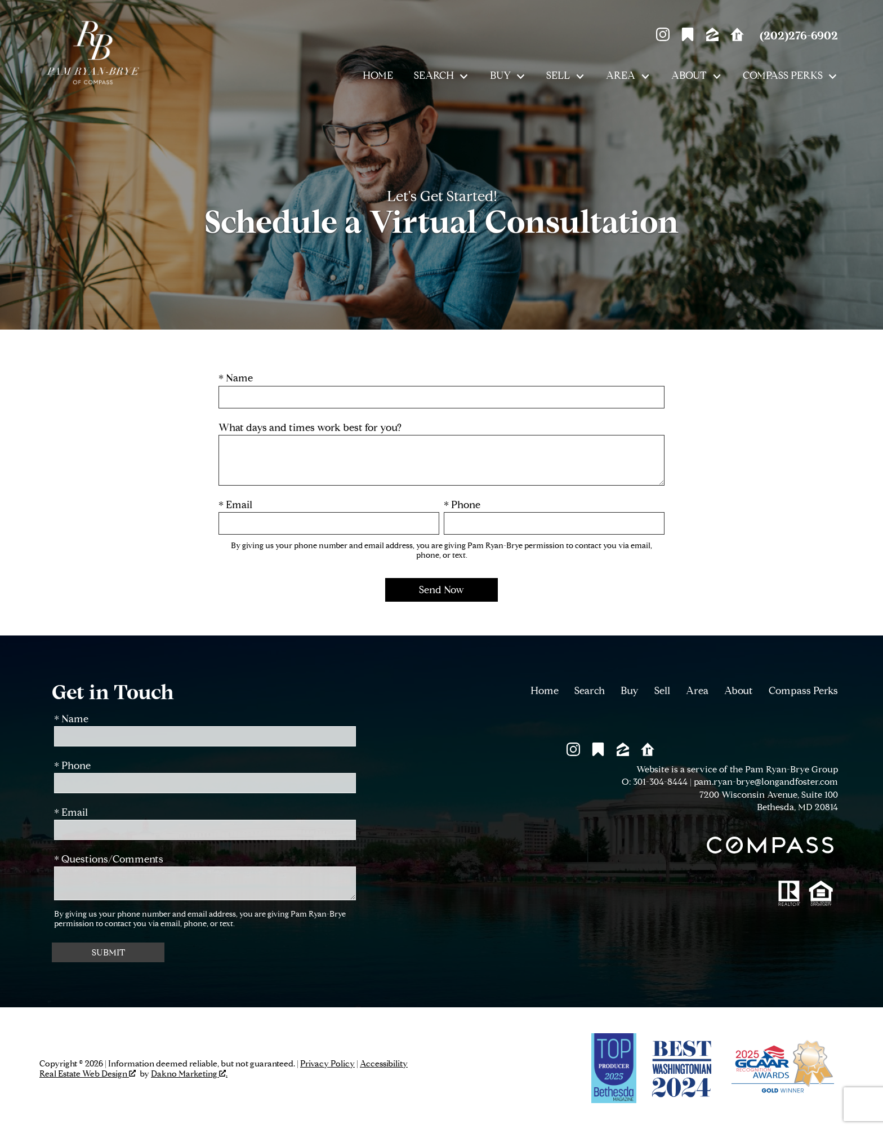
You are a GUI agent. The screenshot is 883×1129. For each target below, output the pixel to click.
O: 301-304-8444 (655, 781)
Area (697, 690)
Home (378, 76)
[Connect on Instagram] (663, 38)
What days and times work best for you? (310, 428)
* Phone (462, 505)
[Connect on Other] (687, 38)
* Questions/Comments (108, 859)
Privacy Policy (327, 1064)
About (738, 690)
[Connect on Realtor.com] (737, 38)
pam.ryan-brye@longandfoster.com (766, 781)
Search (589, 690)
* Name (235, 378)
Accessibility (384, 1064)
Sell (662, 690)
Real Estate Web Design (87, 1074)
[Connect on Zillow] (712, 38)
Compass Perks (803, 690)
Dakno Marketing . (189, 1074)
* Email (235, 505)
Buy (630, 690)
